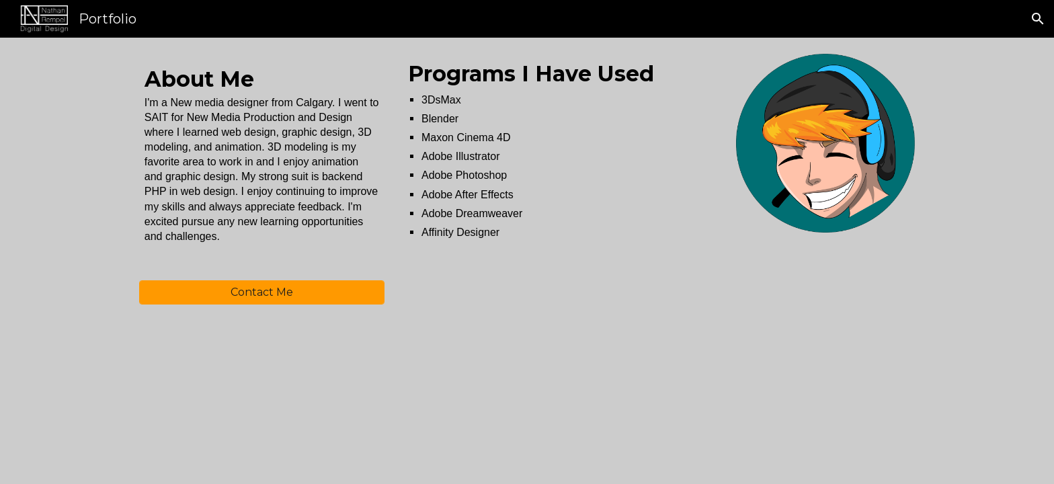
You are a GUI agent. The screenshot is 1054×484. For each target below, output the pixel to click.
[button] (1038, 19)
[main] (261, 167)
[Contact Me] (262, 292)
